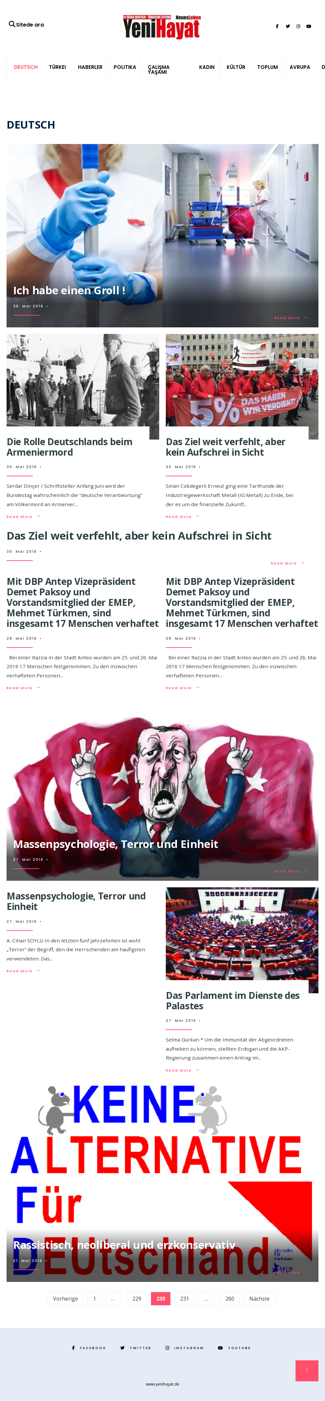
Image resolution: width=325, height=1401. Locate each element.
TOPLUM (267, 67)
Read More (291, 318)
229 (136, 1298)
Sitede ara (26, 25)
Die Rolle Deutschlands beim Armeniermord (69, 446)
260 (229, 1298)
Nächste (259, 1298)
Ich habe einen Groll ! (69, 290)
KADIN (207, 67)
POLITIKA (125, 67)
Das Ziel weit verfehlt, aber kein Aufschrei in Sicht (226, 446)
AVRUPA (300, 67)
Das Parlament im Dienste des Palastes (233, 1000)
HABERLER (90, 67)
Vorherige (65, 1298)
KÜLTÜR (236, 67)
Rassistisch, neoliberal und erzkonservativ (124, 1244)
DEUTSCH (26, 67)
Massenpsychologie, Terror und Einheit (115, 843)
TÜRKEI (57, 67)
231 (184, 1298)
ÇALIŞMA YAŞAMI (159, 69)
